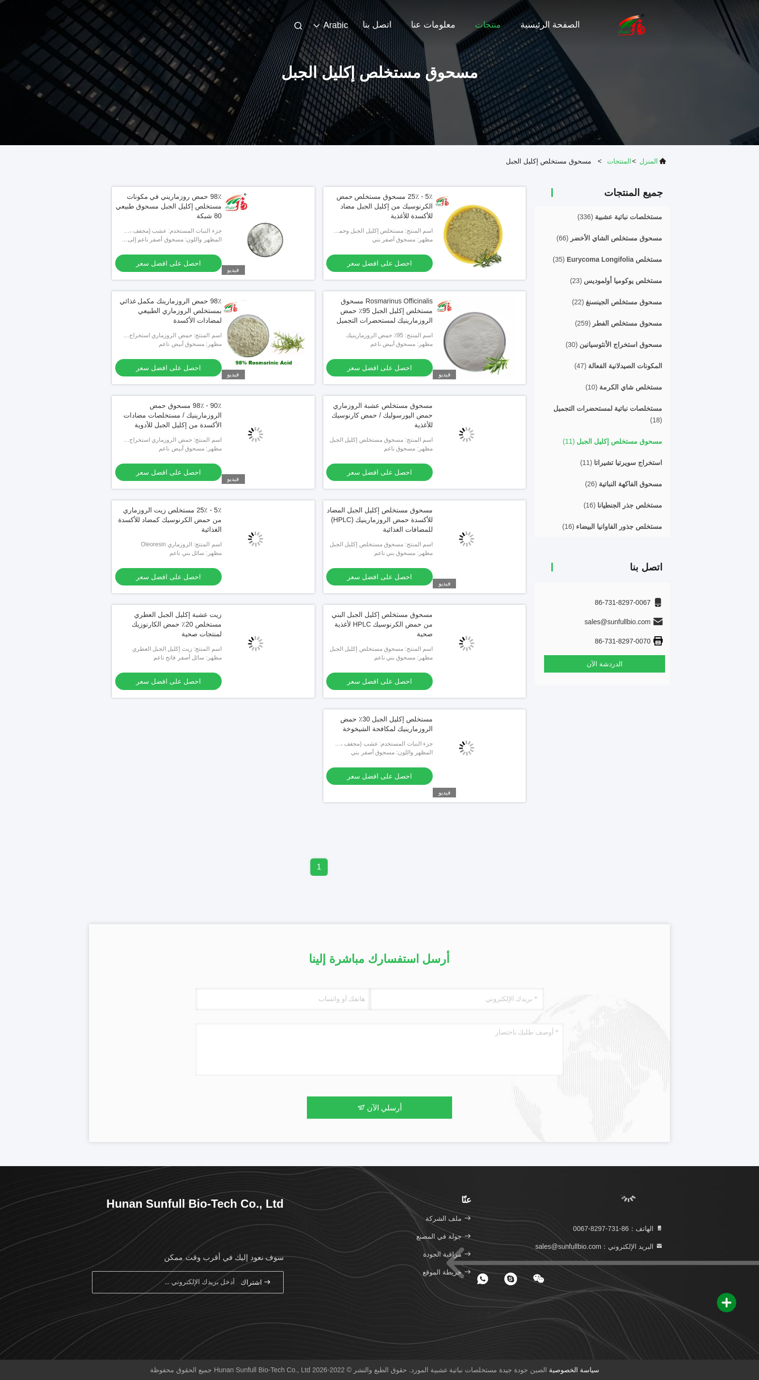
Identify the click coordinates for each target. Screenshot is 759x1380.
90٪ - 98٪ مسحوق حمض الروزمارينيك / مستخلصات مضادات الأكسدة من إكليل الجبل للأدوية (172, 415)
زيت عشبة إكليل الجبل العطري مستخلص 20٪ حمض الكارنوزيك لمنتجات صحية (176, 624)
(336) (619, 217)
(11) (612, 441)
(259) (618, 323)
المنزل (648, 161)
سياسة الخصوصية (574, 1370)
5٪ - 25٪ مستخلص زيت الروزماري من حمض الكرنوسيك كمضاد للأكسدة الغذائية (170, 519)
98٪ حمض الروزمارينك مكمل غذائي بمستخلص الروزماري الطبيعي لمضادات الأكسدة (171, 310)
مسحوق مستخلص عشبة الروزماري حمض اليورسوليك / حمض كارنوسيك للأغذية (382, 415)
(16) (622, 505)
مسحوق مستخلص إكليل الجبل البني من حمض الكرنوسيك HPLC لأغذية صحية (382, 624)
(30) (613, 344)
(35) (607, 259)
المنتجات (619, 161)
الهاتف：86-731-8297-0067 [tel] (618, 1228)
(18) (607, 414)
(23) (616, 281)
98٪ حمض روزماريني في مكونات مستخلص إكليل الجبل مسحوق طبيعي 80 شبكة (169, 206)
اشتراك (256, 1282)
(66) (609, 238)
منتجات (488, 25)
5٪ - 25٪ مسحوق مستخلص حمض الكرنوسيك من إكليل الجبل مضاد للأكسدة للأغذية (384, 206)
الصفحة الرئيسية (550, 25)
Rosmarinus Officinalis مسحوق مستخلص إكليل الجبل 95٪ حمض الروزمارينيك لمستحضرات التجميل (384, 310)
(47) (618, 366)
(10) (623, 387)
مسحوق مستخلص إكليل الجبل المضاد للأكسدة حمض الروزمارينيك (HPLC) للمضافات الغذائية (380, 519)
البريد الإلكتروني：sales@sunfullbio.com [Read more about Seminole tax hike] (599, 1246)
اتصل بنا (377, 25)
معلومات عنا (433, 25)
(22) (617, 302)
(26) (623, 484)
